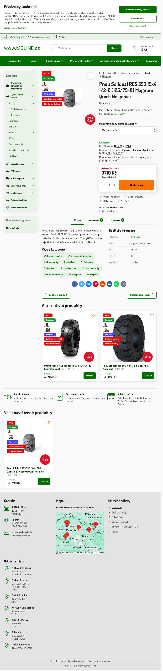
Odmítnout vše (138, 18)
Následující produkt (141, 295)
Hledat (114, 48)
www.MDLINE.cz (22, 48)
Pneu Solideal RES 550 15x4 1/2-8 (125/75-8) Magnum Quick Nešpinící (25, 470)
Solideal (110, 210)
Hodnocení (104, 103)
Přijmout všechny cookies (138, 9)
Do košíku (136, 185)
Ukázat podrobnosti (137, 25)
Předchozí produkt (56, 295)
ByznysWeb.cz (90, 665)
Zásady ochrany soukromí (99, 661)
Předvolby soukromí (77, 661)
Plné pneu (135, 236)
